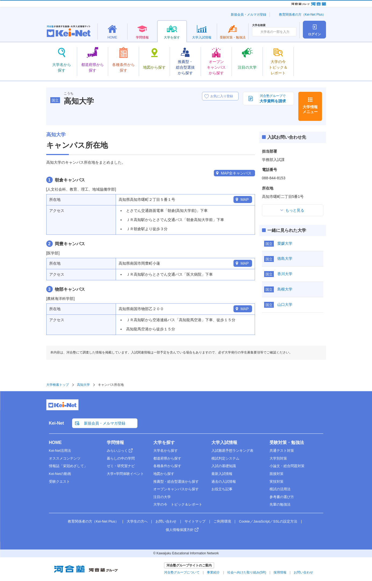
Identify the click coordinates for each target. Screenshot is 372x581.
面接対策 (277, 474)
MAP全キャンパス (236, 173)
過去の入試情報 (223, 482)
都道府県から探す (167, 458)
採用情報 (280, 572)
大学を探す (164, 442)
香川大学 (284, 274)
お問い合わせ (165, 521)
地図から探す (163, 474)
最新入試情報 (221, 474)
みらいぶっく (117, 451)
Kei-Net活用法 (60, 451)
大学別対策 (278, 458)
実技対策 (277, 482)
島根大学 (284, 289)
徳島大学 (284, 258)
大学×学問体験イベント (125, 474)
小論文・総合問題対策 (287, 466)
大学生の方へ (137, 521)
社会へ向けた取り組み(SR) (246, 572)
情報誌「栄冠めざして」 (68, 466)
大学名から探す (165, 451)
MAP (244, 199)
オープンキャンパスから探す (176, 489)
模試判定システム (225, 458)
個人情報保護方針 (180, 530)
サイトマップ (195, 521)
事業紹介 (213, 572)
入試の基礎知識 (223, 466)
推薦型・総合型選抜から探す (176, 482)
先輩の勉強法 (280, 504)
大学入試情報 (224, 442)
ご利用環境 (222, 521)
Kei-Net (56, 423)
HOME (55, 442)
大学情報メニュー (310, 109)
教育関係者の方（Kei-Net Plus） (302, 14)
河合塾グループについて (182, 572)
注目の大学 (162, 497)
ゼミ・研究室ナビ (121, 466)
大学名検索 (258, 25)
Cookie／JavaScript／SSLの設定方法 (268, 521)
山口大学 (284, 304)
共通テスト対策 (282, 451)
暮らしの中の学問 (121, 458)
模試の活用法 (280, 489)
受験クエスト (59, 482)
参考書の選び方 (282, 497)
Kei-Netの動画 (60, 474)
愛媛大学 (284, 243)
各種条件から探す (167, 466)
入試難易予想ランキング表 (232, 451)
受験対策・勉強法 (287, 442)
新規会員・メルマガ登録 (248, 14)
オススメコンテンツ (64, 458)
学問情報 (115, 442)
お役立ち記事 (221, 489)
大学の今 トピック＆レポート (177, 504)
